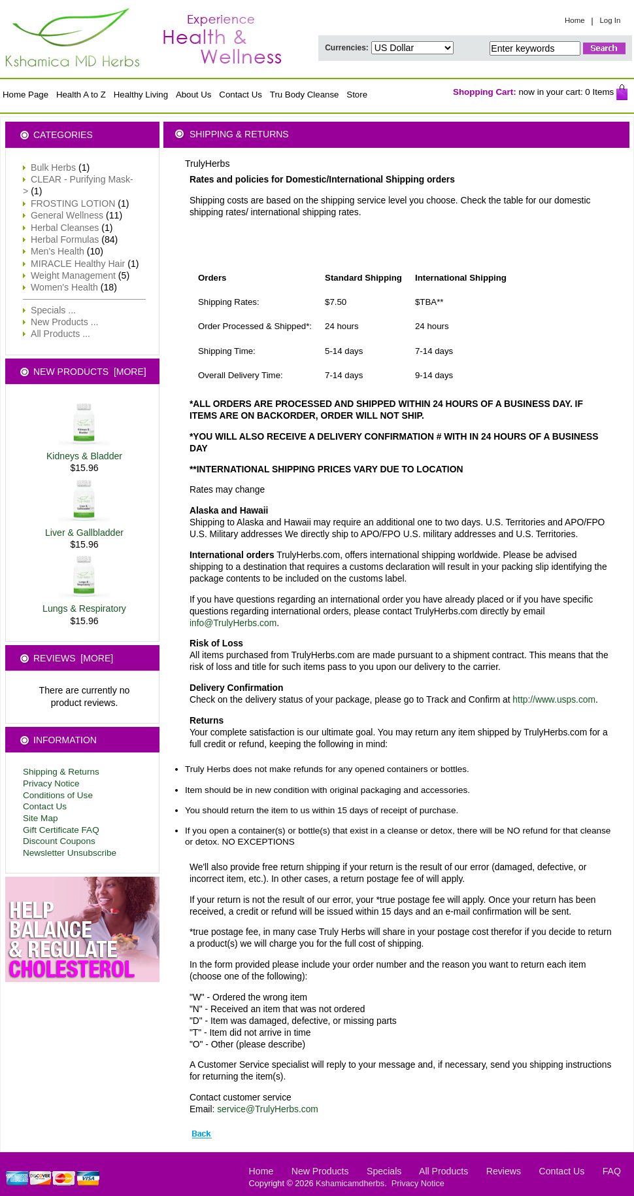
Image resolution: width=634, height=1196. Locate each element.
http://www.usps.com (553, 699)
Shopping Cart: (484, 92)
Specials (384, 1171)
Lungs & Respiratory (84, 604)
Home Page (25, 94)
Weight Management (73, 275)
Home (575, 20)
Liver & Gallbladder (84, 528)
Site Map (40, 818)
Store (356, 94)
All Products (443, 1171)
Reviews (503, 1171)
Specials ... (53, 310)
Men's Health (57, 251)
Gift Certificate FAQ (61, 830)
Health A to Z (81, 94)
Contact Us (240, 94)
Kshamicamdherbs (350, 1183)
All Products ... (60, 333)
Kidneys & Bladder (84, 451)
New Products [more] (89, 371)
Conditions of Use (58, 795)
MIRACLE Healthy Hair (78, 263)
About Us (194, 94)
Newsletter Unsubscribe (69, 853)
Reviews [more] (73, 658)
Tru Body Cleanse (304, 94)
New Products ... (65, 322)
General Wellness (67, 215)
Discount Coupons (59, 841)
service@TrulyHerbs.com (267, 1109)
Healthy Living (141, 94)
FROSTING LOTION (73, 203)
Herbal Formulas (65, 239)
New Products (320, 1171)
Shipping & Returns (61, 772)
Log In (609, 20)
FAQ (612, 1171)
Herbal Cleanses (65, 227)
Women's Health (64, 287)
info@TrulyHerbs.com (233, 623)
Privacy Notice (51, 783)
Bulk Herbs (53, 167)
